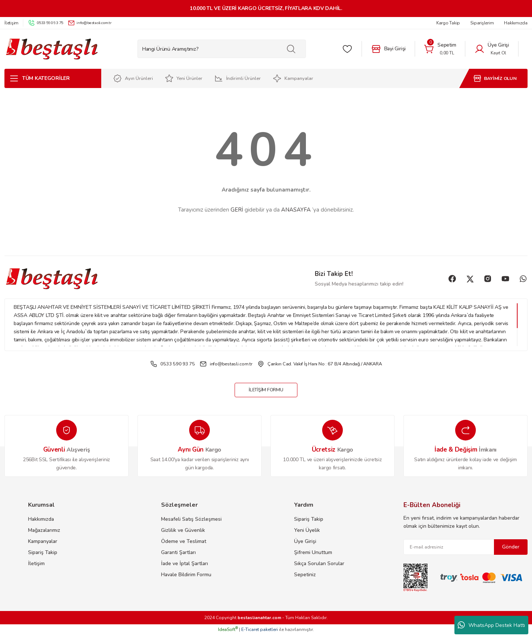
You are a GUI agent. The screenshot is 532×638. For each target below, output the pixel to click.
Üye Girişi (305, 544)
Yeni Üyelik (307, 533)
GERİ (237, 209)
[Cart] (440, 49)
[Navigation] (52, 78)
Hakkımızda (41, 522)
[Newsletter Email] (465, 550)
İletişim (36, 566)
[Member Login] (491, 49)
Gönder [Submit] (510, 550)
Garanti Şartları (178, 555)
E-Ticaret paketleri (259, 633)
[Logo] (51, 49)
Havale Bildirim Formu (186, 577)
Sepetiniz (305, 577)
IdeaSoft (228, 633)
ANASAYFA (296, 209)
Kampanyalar (42, 544)
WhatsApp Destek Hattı (491, 625)
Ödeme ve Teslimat (183, 544)
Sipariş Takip (42, 555)
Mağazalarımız (44, 533)
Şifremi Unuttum (313, 555)
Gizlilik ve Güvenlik (183, 533)
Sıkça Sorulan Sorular (319, 566)
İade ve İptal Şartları (184, 566)
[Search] (221, 49)
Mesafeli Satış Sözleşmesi (191, 522)
